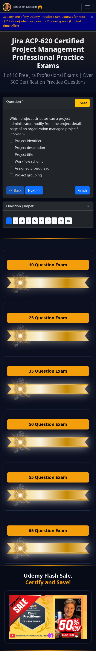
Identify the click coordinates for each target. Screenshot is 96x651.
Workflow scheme (29, 161)
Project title (24, 154)
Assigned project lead (32, 168)
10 (68, 221)
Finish (82, 190)
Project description (30, 147)
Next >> (34, 190)
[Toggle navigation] (87, 7)
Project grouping (28, 175)
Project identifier (28, 140)
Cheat (82, 103)
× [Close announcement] (92, 16)
